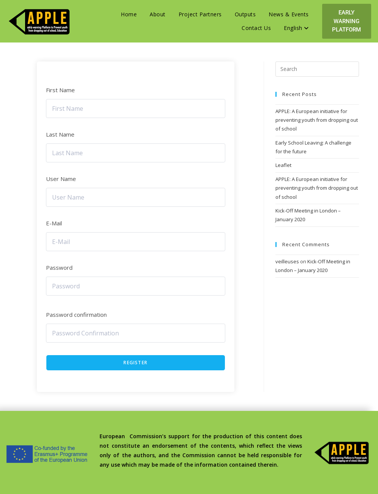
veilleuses (287, 261)
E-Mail (54, 223)
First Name (60, 90)
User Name (61, 178)
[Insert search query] (317, 69)
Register (135, 362)
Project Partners (200, 14)
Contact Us (256, 27)
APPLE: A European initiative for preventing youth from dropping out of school (316, 120)
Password (59, 267)
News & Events (289, 14)
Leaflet (283, 165)
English (296, 27)
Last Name (60, 134)
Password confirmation (76, 314)
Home (129, 14)
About (158, 14)
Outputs (245, 14)
